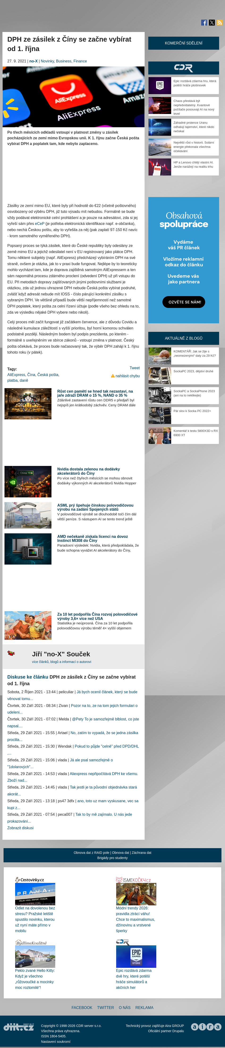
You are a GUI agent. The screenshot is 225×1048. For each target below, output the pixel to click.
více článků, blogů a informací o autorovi (61, 662)
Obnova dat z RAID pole (91, 853)
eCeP (39, 224)
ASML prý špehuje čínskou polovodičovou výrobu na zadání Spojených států (95, 507)
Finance (80, 61)
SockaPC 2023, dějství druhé (193, 371)
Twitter (105, 1008)
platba (12, 380)
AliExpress (16, 375)
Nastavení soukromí (56, 1042)
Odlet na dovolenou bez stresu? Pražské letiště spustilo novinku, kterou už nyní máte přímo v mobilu (35, 919)
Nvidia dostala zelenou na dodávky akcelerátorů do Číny (88, 471)
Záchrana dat (141, 853)
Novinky (47, 61)
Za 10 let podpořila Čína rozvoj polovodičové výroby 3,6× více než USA (97, 616)
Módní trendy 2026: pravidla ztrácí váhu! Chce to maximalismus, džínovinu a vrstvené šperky (135, 919)
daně (24, 380)
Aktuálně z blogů (183, 338)
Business (63, 61)
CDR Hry (183, 68)
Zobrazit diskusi (20, 828)
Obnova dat (120, 853)
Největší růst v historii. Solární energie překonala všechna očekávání (194, 147)
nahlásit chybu (128, 376)
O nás (125, 1008)
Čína (31, 375)
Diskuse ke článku (27, 677)
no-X (33, 61)
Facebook (82, 1008)
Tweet (135, 368)
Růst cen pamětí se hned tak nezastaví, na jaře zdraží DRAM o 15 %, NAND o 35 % (95, 393)
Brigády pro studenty (112, 858)
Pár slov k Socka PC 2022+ (192, 411)
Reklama (144, 1008)
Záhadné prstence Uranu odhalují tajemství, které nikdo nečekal (194, 127)
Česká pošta (47, 375)
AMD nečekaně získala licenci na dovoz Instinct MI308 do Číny (92, 539)
